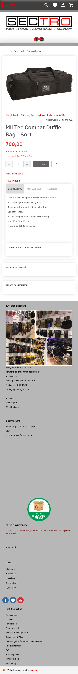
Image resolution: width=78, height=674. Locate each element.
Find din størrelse (13, 645)
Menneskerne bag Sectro (17, 632)
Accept (34, 670)
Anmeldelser (34, 188)
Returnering (11, 663)
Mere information (14, 173)
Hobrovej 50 (11, 402)
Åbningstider (11, 614)
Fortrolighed (11, 623)
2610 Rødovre (12, 407)
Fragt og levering (13, 628)
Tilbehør (51, 188)
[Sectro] (39, 23)
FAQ (7, 650)
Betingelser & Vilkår (15, 636)
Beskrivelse (15, 188)
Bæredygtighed (12, 654)
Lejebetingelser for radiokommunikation (24, 641)
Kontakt (9, 619)
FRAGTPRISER (12, 658)
